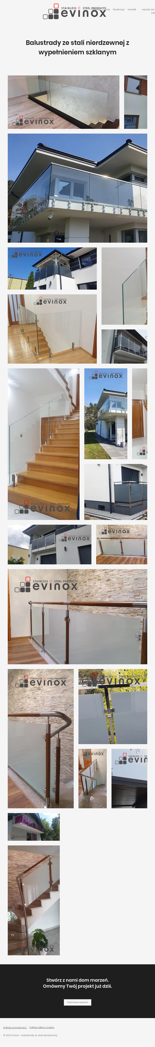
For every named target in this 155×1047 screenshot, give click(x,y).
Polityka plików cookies (41, 1027)
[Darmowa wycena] (77, 1002)
